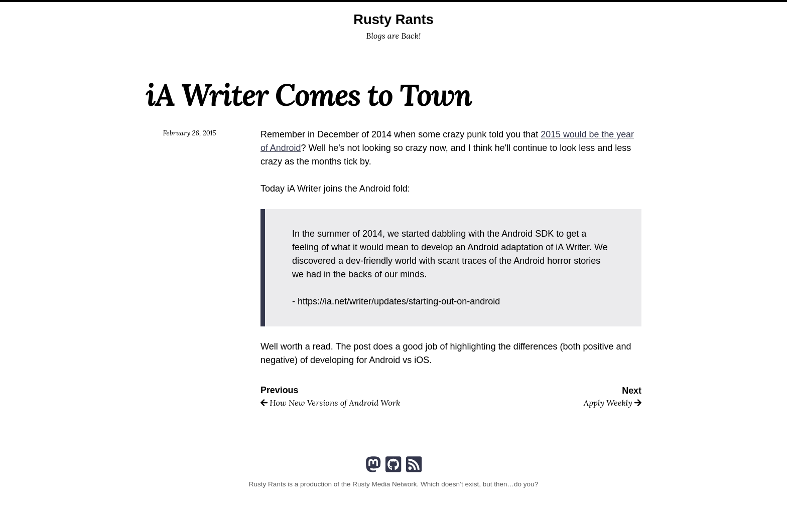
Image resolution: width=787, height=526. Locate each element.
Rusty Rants (393, 19)
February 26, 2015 (189, 132)
